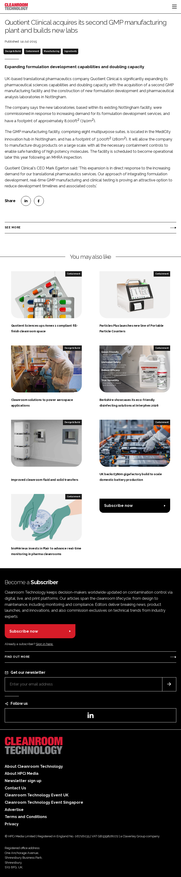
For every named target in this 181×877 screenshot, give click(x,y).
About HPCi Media (21, 773)
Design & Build (13, 51)
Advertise (14, 809)
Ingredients (70, 51)
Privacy (12, 824)
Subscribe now (118, 505)
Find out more (17, 656)
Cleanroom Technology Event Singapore (44, 802)
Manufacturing (51, 51)
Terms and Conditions (26, 816)
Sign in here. (44, 644)
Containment (32, 51)
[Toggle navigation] (174, 6)
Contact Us (15, 788)
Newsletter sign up (23, 781)
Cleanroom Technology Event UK (37, 795)
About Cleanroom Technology (34, 766)
